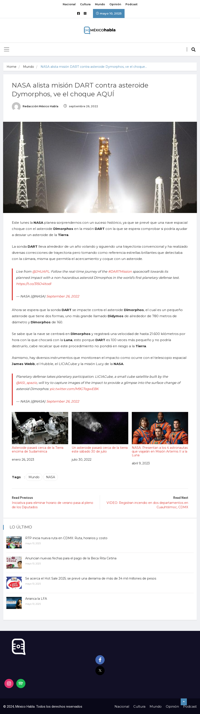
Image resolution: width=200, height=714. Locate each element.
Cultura (85, 4)
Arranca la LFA (36, 598)
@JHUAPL (41, 271)
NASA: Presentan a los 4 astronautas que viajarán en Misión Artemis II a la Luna (160, 434)
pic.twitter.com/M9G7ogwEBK (74, 389)
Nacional (69, 4)
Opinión (115, 4)
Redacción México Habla (35, 106)
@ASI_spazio (26, 382)
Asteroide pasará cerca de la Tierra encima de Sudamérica (40, 432)
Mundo (100, 4)
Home (11, 67)
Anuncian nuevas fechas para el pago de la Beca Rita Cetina (71, 558)
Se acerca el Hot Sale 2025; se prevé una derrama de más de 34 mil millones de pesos (90, 578)
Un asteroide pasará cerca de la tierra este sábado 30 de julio (100, 432)
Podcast (131, 4)
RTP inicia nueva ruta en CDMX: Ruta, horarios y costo (66, 537)
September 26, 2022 (62, 296)
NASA (50, 477)
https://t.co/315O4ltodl (33, 283)
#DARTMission (120, 271)
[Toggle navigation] (6, 49)
